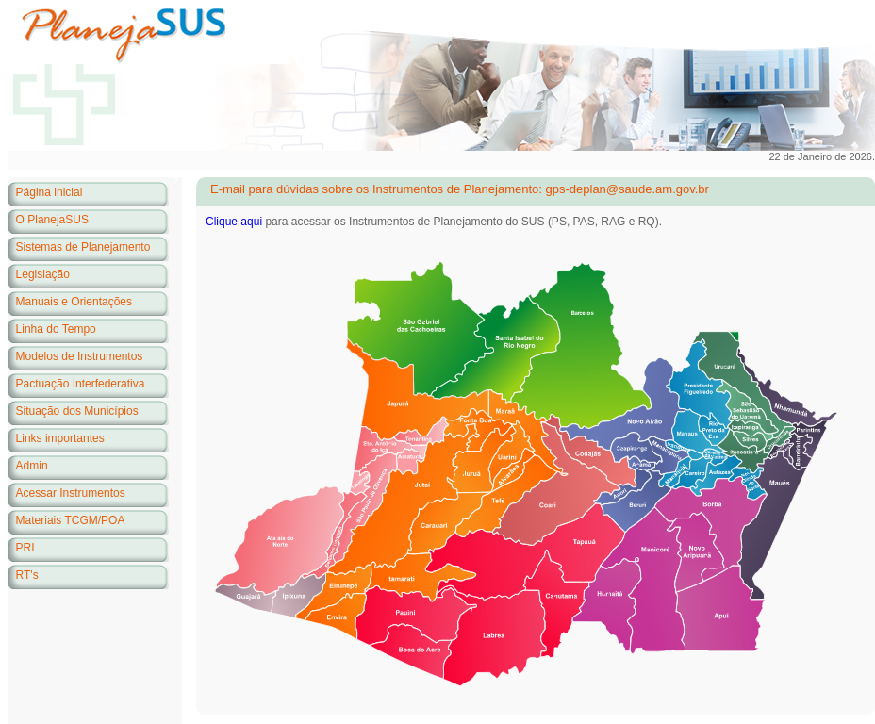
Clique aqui (234, 221)
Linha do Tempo (56, 329)
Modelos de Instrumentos (79, 356)
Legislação (43, 274)
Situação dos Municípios (77, 411)
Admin (32, 465)
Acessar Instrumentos (70, 493)
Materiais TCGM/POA (70, 520)
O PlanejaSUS (52, 219)
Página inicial (49, 192)
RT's (27, 575)
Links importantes (60, 438)
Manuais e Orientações (74, 301)
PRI (25, 547)
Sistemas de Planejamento (83, 247)
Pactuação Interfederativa (80, 383)
